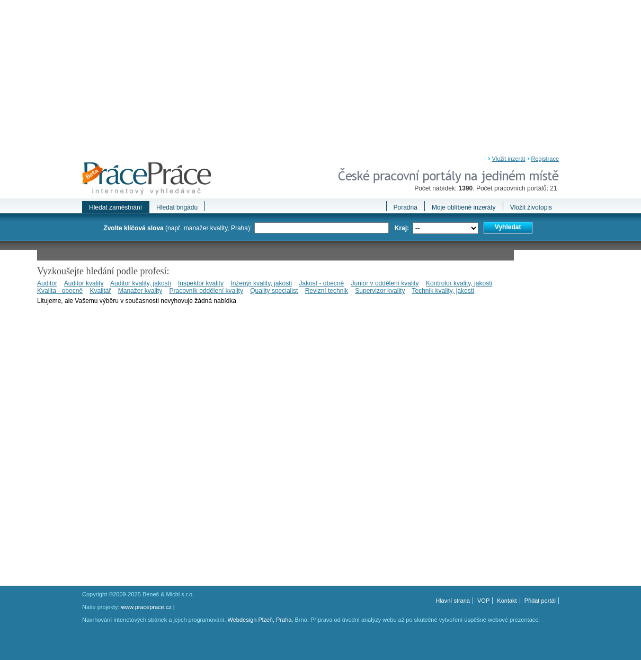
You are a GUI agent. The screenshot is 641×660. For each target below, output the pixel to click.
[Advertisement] (320, 79)
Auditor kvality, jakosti (140, 283)
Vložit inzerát (508, 158)
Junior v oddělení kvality (385, 283)
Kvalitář (100, 290)
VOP (483, 600)
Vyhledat (508, 227)
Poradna (405, 207)
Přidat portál (540, 600)
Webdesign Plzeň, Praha (260, 619)
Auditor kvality (84, 283)
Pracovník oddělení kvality (206, 290)
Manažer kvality (140, 290)
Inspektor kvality (201, 283)
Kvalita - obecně (60, 290)
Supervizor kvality (380, 290)
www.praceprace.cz (146, 607)
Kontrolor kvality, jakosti (459, 283)
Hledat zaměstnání (115, 207)
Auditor (47, 283)
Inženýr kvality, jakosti (261, 283)
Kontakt (507, 600)
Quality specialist (274, 290)
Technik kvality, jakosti (443, 290)
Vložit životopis (531, 207)
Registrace (545, 158)
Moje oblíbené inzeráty (464, 207)
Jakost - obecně (321, 283)
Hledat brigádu (177, 207)
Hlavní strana (452, 600)
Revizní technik (326, 290)
